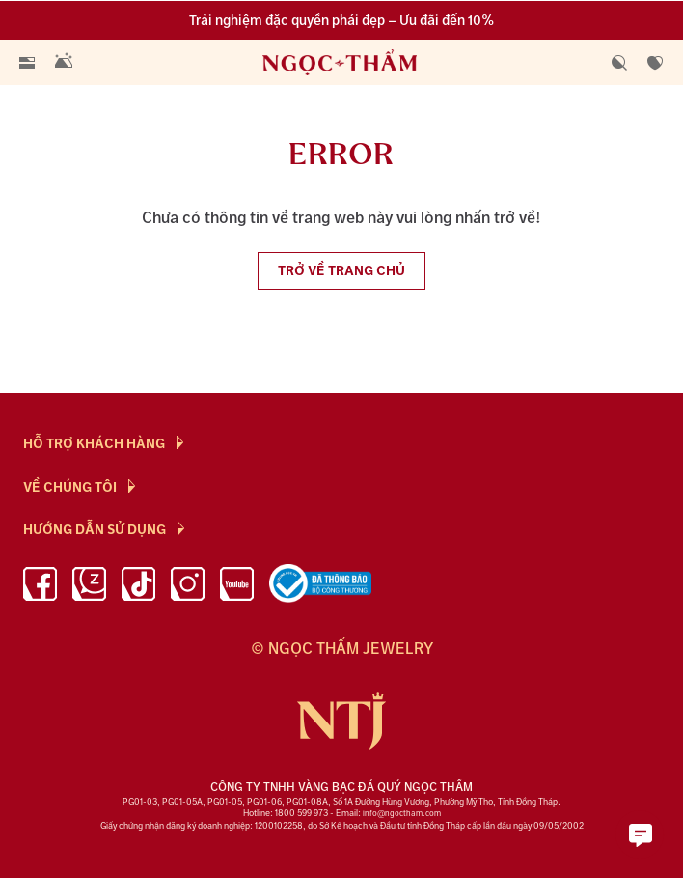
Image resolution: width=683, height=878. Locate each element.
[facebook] (40, 587)
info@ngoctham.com (402, 813)
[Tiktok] (138, 587)
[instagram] (188, 587)
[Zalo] (89, 587)
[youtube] (237, 587)
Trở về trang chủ (341, 271)
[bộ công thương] (320, 587)
